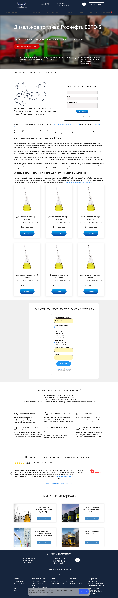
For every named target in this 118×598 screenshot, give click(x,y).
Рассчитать (64, 363)
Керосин (16, 587)
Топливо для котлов (19, 583)
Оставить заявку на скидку (26, 45)
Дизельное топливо (19, 580)
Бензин (16, 585)
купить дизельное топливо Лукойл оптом (66, 123)
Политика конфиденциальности (59, 573)
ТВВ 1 (15, 592)
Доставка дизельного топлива (59, 580)
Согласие (73, 115)
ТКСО (15, 590)
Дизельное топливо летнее (39, 580)
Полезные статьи (92, 580)
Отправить (82, 110)
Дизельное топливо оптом (58, 583)
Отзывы (71, 580)
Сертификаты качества (75, 583)
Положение (89, 114)
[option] (59, 473)
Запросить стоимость (96, 4)
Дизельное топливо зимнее (39, 586)
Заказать (27, 232)
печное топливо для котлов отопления (78, 181)
